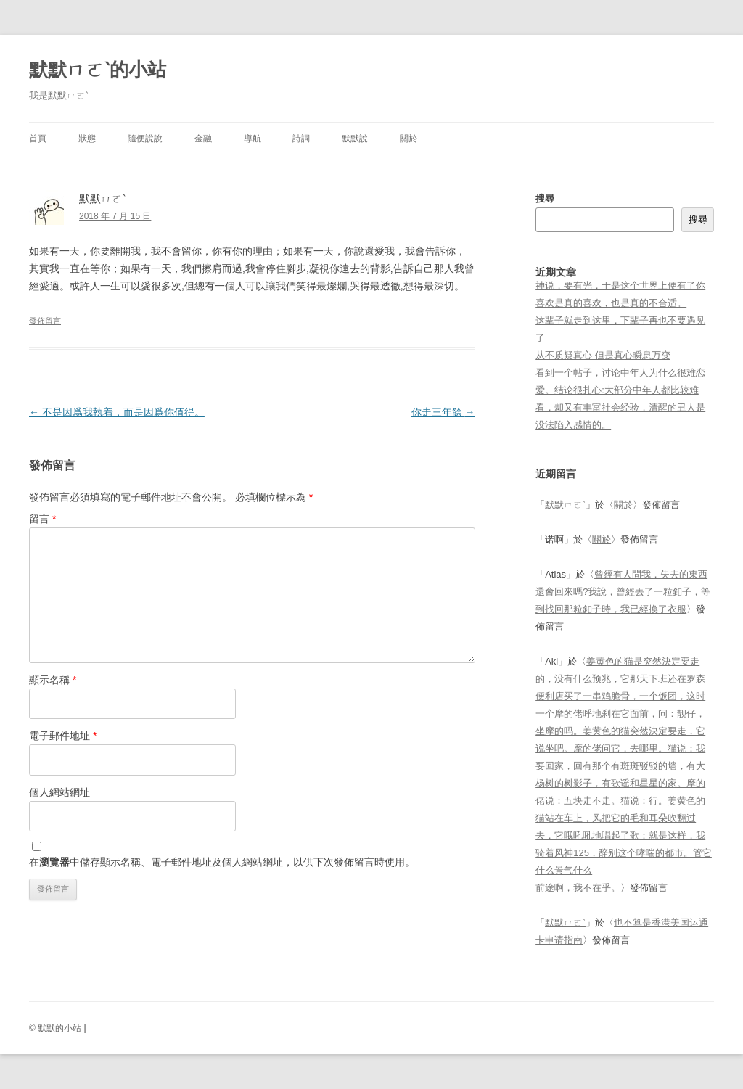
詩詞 (301, 138)
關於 (408, 138)
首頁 (37, 138)
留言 (42, 519)
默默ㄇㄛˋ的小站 (97, 70)
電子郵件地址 (63, 735)
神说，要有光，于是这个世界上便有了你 (620, 285)
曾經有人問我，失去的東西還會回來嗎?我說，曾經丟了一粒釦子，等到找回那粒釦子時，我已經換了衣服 (622, 592)
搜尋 (544, 198)
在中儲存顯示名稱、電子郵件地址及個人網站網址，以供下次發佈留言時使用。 (222, 862)
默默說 (355, 138)
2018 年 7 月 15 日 (115, 216)
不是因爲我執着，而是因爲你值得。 (117, 412)
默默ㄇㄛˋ (565, 504)
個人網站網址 (59, 792)
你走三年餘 (443, 412)
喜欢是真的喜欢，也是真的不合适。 (610, 302)
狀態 (87, 138)
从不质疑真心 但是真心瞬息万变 (602, 355)
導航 (252, 138)
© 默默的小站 (55, 1028)
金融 (203, 138)
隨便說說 (145, 138)
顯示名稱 (52, 680)
